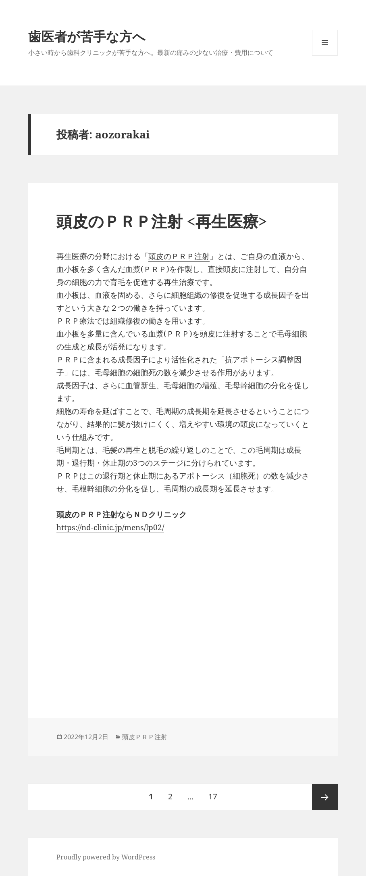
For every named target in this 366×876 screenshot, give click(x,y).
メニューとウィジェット (325, 55)
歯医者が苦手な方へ (87, 36)
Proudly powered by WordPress (105, 857)
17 (212, 797)
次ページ (325, 797)
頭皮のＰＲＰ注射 (179, 256)
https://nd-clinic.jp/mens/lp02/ (110, 527)
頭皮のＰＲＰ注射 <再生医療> (161, 221)
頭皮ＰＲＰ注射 (144, 736)
